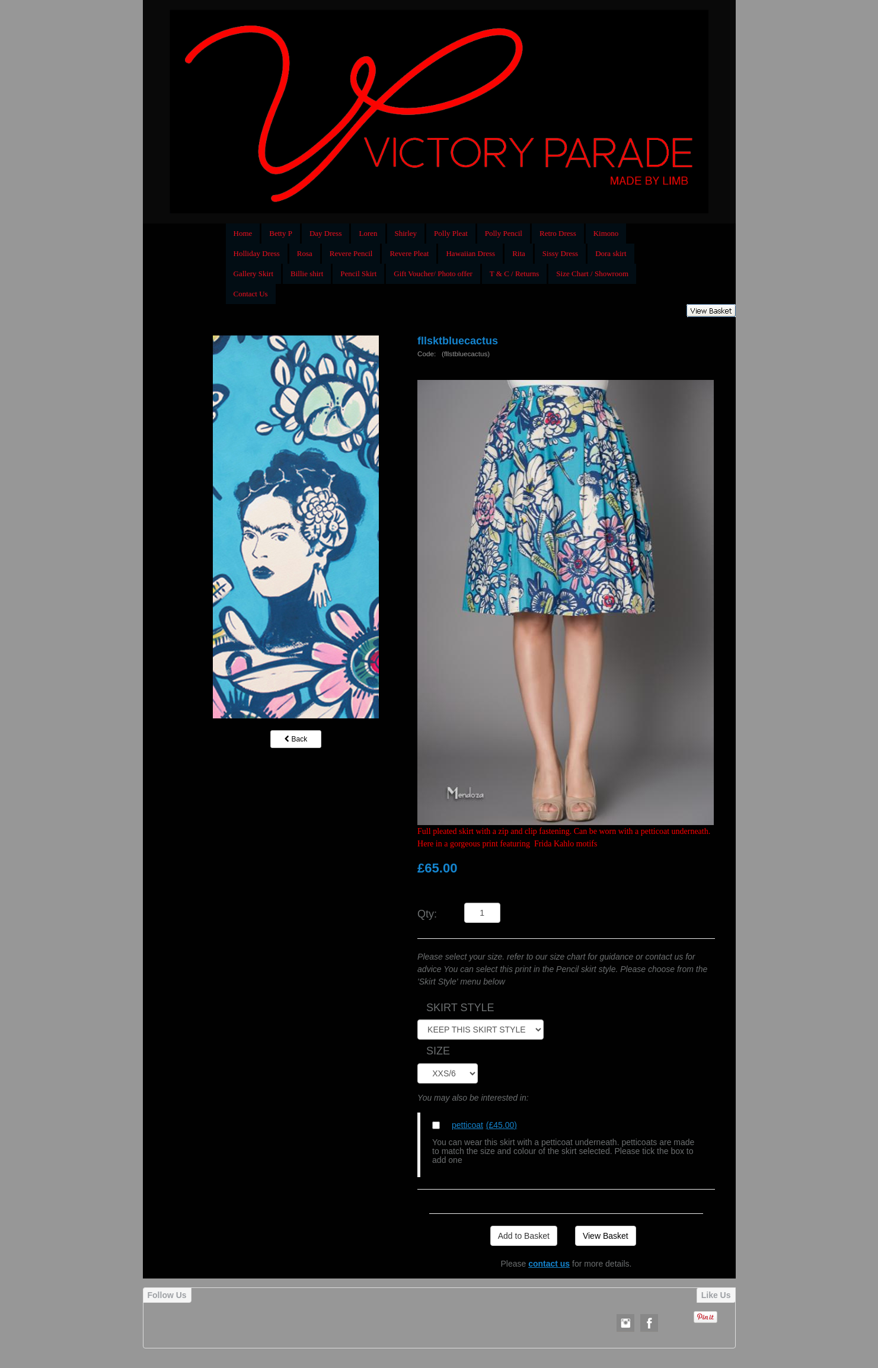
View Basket (605, 1236)
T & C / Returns (514, 273)
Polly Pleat (451, 233)
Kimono (606, 233)
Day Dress (325, 233)
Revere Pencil (351, 253)
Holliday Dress (257, 253)
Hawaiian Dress (470, 253)
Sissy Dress (560, 253)
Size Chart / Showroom (592, 273)
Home (243, 233)
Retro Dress (557, 233)
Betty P (280, 233)
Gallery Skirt (254, 273)
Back (296, 739)
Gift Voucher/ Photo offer (433, 273)
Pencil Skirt (358, 273)
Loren (368, 233)
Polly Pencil (503, 233)
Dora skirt (610, 253)
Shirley (406, 233)
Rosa (304, 253)
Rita (518, 253)
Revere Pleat (409, 253)
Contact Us (251, 293)
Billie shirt (306, 273)
